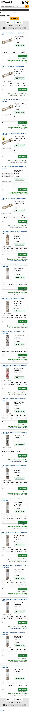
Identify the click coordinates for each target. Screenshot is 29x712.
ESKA (19, 173)
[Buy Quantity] (10, 56)
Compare (17, 42)
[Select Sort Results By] (10, 22)
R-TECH (19, 238)
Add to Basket (22, 56)
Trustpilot (2, 710)
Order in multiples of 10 (22, 58)
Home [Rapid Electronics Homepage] (1, 12)
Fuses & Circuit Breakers (14, 12)
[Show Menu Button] (1, 10)
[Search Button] (27, 6)
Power (6, 12)
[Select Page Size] (19, 22)
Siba (19, 39)
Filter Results (14, 18)
